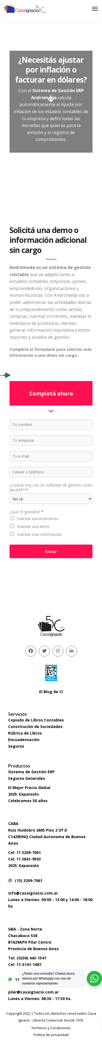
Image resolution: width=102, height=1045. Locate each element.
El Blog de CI (51, 691)
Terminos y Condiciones (51, 1027)
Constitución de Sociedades (35, 726)
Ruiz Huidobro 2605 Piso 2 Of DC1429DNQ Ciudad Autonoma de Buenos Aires (47, 836)
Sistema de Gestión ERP (31, 771)
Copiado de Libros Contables (36, 720)
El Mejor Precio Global (29, 787)
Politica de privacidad (51, 1034)
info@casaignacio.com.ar (33, 893)
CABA (13, 823)
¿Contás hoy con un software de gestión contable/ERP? (51, 488)
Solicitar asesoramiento (37, 518)
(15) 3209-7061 (25, 880)
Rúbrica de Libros (25, 733)
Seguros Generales (26, 778)
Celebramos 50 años (28, 800)
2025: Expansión (23, 794)
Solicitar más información (39, 534)
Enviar (51, 551)
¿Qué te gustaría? (27, 511)
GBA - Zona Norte (25, 929)
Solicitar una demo (33, 526)
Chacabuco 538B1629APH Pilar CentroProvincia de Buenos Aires (33, 942)
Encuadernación (23, 739)
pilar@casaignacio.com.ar (33, 992)
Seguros (16, 746)
